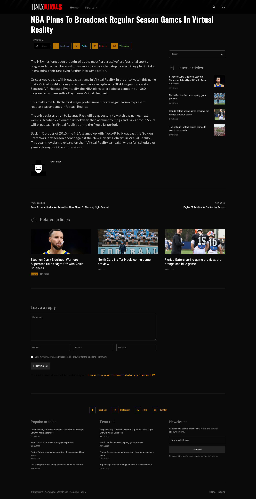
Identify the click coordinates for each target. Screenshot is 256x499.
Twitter (163, 410)
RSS (145, 410)
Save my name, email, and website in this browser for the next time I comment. (71, 357)
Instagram (125, 410)
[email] (197, 440)
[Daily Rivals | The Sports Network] (47, 7)
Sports (34, 274)
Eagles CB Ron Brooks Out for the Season (204, 207)
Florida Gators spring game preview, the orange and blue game (189, 113)
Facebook (102, 410)
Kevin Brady (55, 161)
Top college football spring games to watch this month (57, 464)
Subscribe (197, 449)
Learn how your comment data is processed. (121, 375)
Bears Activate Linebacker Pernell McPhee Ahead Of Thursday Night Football (70, 207)
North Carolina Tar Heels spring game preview (125, 262)
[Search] (221, 54)
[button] (214, 7)
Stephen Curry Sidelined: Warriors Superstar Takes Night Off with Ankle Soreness (188, 80)
